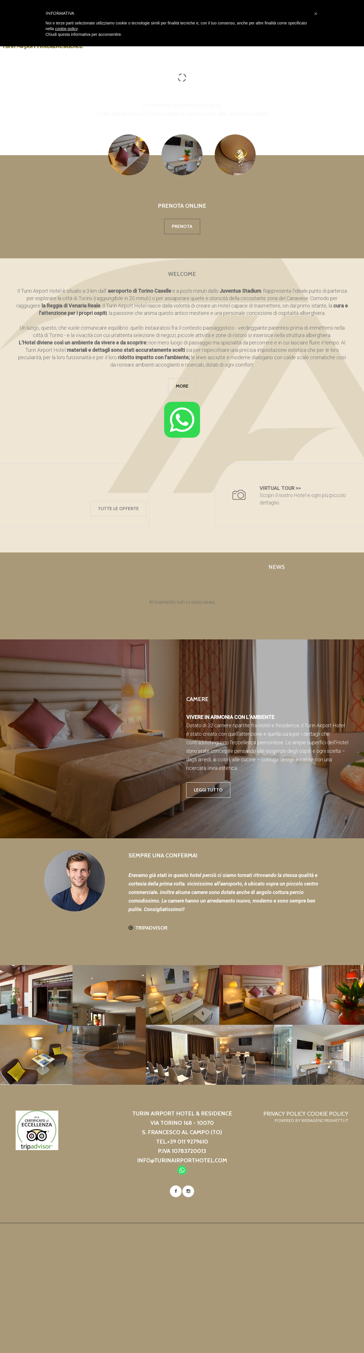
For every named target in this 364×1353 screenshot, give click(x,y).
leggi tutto (208, 790)
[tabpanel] (182, 602)
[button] (315, 13)
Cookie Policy (327, 1113)
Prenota (182, 226)
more (182, 386)
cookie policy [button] (66, 28)
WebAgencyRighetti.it (324, 1120)
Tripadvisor (151, 928)
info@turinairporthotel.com (182, 1160)
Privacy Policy (284, 1113)
